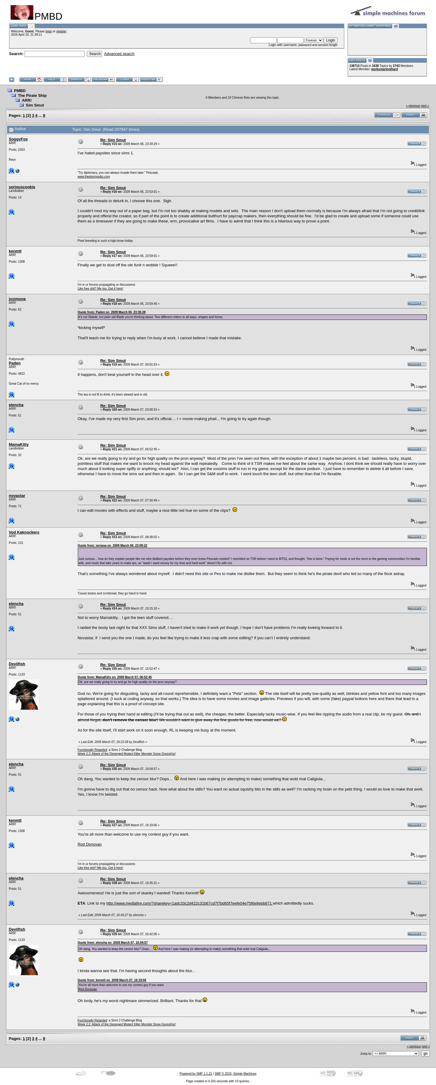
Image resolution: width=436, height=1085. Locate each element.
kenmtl (15, 251)
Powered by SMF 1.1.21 (196, 1073)
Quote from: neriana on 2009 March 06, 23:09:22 (112, 545)
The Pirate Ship (32, 95)
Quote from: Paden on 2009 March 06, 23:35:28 (112, 312)
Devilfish (17, 664)
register (61, 31)
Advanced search (119, 53)
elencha (16, 405)
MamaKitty (19, 444)
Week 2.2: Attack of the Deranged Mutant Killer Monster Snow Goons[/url (126, 753)
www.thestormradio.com (94, 176)
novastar (17, 495)
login (48, 31)
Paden (15, 363)
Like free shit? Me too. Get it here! (100, 288)
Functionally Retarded (92, 749)
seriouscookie (22, 187)
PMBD (19, 90)
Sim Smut (35, 105)
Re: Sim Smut (113, 140)
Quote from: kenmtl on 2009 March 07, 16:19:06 (112, 980)
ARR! (27, 100)
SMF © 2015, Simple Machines (235, 1073)
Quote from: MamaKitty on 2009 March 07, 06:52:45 (115, 677)
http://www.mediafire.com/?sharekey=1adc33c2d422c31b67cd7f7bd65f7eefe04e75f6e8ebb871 (189, 903)
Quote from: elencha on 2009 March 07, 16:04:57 (113, 942)
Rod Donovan (90, 844)
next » (425, 105)
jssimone (17, 299)
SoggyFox (18, 139)
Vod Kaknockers (24, 532)
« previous (413, 105)
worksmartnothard (384, 69)
